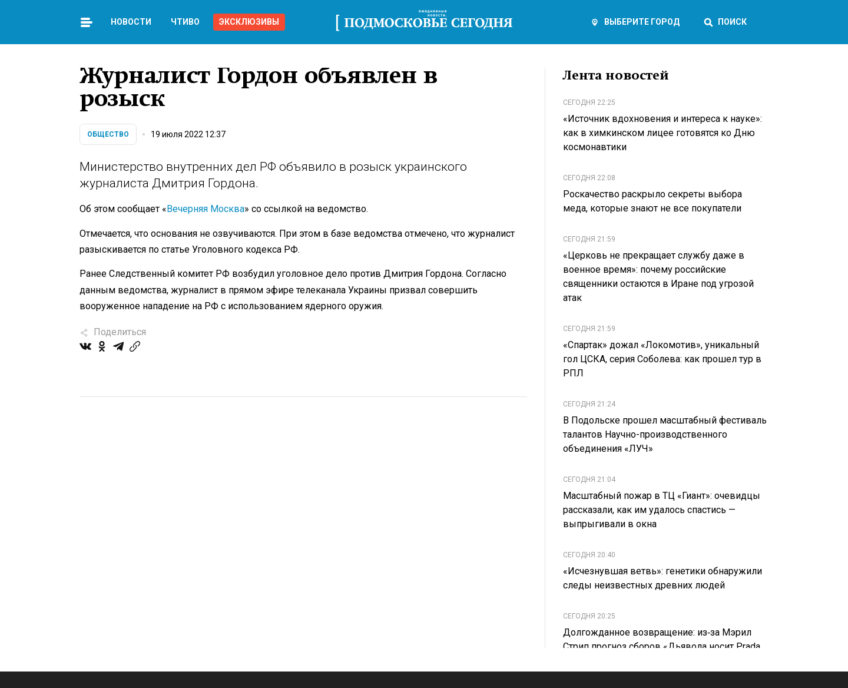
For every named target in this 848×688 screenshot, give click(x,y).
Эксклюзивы (249, 22)
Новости (131, 22)
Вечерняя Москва (205, 208)
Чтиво (185, 22)
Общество (108, 134)
